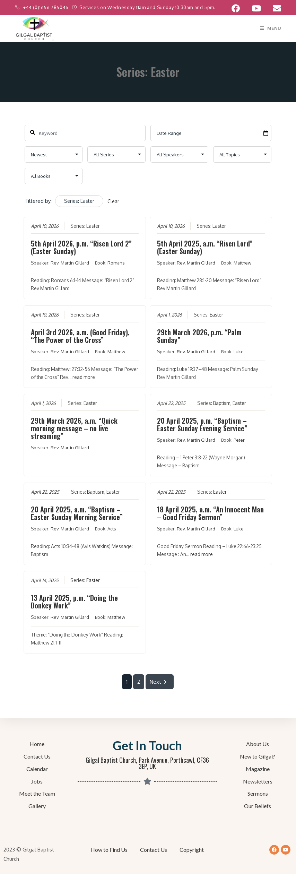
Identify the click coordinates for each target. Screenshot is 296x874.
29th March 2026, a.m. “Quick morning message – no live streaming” (74, 428)
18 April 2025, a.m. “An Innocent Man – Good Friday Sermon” (210, 513)
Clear (113, 201)
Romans (116, 263)
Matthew (242, 263)
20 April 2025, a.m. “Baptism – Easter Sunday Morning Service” (77, 513)
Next (159, 681)
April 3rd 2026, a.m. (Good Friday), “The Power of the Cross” (80, 336)
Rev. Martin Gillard (70, 263)
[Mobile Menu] (270, 28)
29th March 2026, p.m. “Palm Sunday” (199, 336)
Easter (93, 226)
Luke (239, 351)
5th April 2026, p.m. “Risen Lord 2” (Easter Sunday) (81, 247)
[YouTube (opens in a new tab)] (256, 8)
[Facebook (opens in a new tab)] (236, 8)
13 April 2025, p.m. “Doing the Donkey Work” (74, 601)
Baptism (221, 403)
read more (84, 377)
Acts (112, 528)
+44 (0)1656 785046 (46, 7)
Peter (239, 440)
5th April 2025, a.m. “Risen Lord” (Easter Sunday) (205, 247)
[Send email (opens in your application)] (274, 8)
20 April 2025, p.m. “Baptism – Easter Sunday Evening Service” (202, 424)
